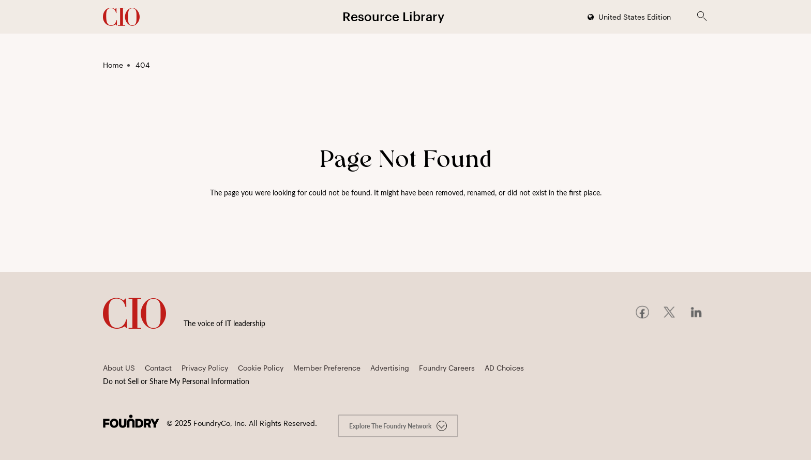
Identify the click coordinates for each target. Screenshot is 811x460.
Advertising (389, 367)
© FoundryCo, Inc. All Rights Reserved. (242, 423)
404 (143, 64)
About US (119, 367)
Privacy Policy (205, 367)
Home (113, 64)
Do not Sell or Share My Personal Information (176, 381)
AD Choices (504, 367)
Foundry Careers (447, 367)
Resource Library (393, 16)
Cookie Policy (260, 367)
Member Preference (327, 367)
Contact (158, 367)
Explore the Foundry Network (398, 426)
